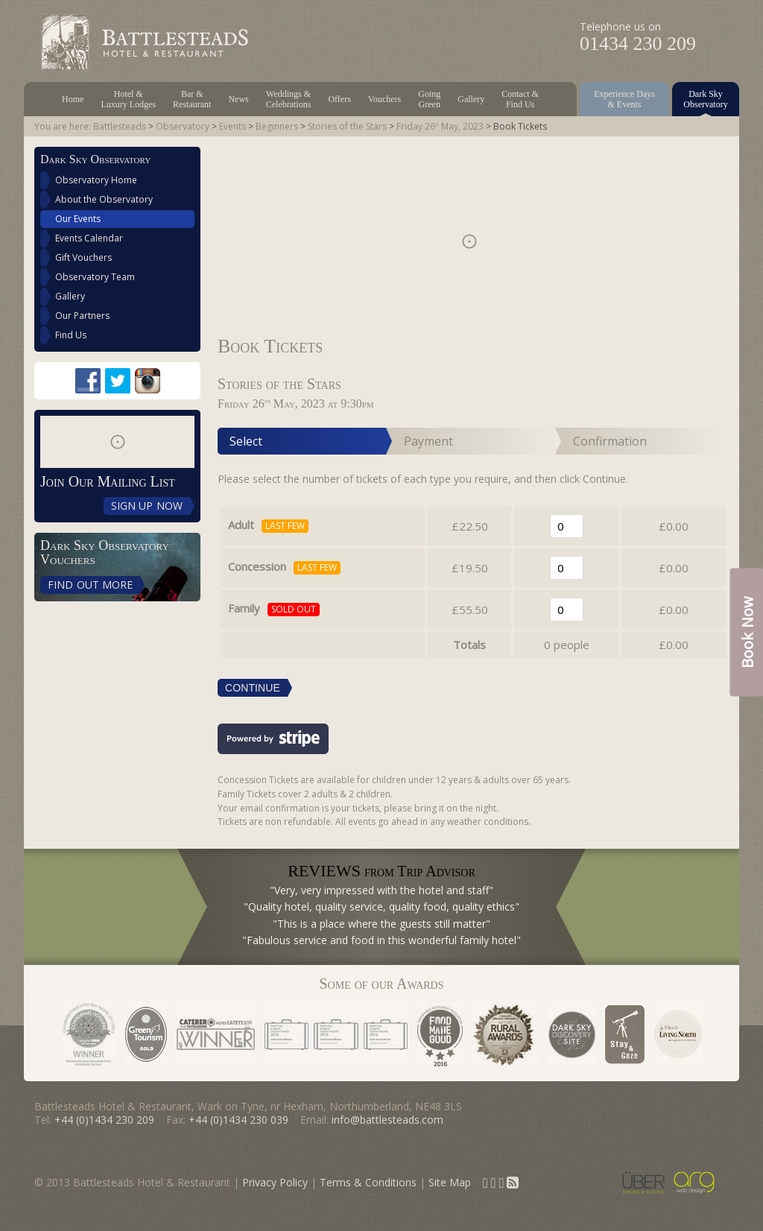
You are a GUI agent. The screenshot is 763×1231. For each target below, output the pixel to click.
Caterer (216, 1034)
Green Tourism (146, 1034)
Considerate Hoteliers (88, 1034)
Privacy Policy (275, 1182)
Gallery (70, 296)
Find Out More (90, 584)
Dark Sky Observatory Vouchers (104, 553)
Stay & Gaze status (625, 1034)
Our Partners (82, 315)
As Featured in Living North (678, 1034)
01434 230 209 (638, 43)
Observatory (182, 126)
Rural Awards (505, 1034)
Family (244, 608)
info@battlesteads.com (387, 1120)
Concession (257, 566)
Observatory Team (95, 276)
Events (232, 126)
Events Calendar (89, 238)
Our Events (78, 218)
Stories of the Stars (347, 126)
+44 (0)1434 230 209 (104, 1120)
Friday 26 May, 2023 (440, 126)
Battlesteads (119, 126)
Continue (252, 688)
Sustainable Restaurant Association (440, 1034)
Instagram (147, 380)
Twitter (117, 380)
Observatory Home (96, 180)
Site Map (449, 1182)
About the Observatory (104, 199)
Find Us (70, 335)
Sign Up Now (147, 506)
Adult (241, 524)
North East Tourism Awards (336, 1034)
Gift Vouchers (83, 257)
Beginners (277, 126)
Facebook (88, 380)
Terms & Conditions (368, 1182)
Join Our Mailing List (107, 481)
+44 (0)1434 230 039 (238, 1120)
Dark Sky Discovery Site (571, 1034)
